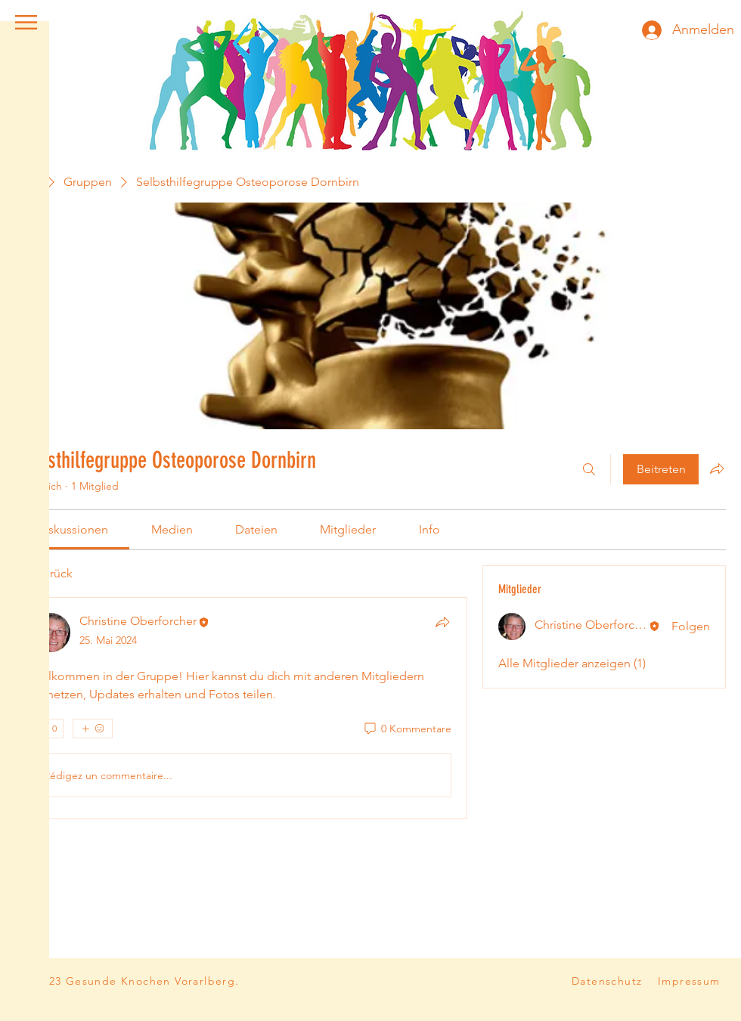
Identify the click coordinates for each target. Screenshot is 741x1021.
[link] (72, 529)
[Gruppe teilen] (717, 468)
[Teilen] (442, 622)
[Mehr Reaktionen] (93, 728)
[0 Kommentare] (406, 729)
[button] (26, 22)
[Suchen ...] (589, 469)
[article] (241, 708)
